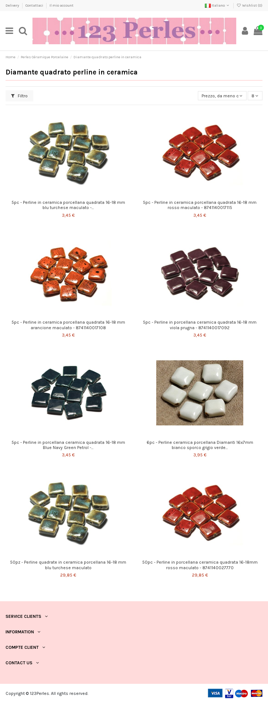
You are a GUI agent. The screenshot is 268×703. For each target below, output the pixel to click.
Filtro (19, 95)
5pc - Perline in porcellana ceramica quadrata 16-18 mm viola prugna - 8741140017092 (200, 325)
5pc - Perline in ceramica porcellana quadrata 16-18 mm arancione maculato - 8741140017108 (68, 325)
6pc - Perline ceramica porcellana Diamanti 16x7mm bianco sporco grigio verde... (200, 445)
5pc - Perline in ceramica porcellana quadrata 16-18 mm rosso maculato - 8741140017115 (200, 205)
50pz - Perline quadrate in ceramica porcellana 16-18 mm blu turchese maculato (68, 565)
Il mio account (61, 5)
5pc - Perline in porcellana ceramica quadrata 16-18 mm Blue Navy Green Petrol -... (68, 445)
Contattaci (34, 5)
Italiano (217, 5)
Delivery (13, 5)
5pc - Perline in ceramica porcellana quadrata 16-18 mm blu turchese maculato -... (68, 205)
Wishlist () (249, 5)
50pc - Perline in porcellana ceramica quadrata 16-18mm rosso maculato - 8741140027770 (200, 565)
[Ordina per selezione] (222, 95)
